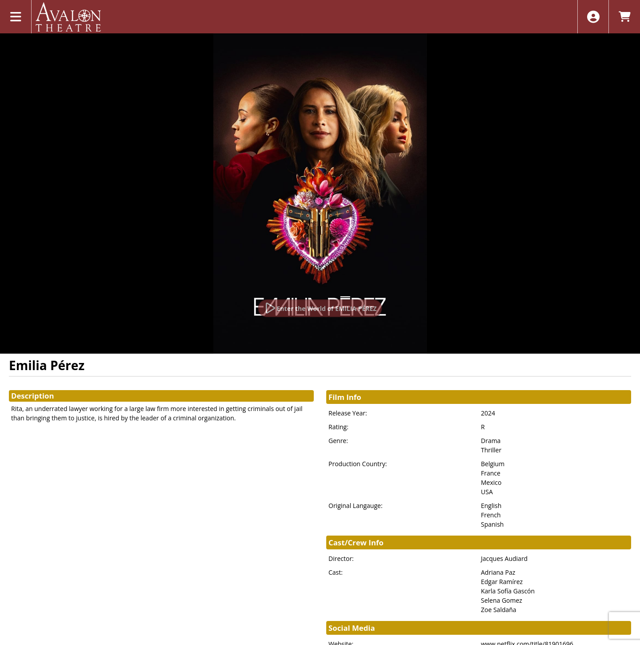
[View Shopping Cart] (624, 16)
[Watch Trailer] (320, 308)
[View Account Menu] (593, 16)
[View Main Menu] (16, 16)
